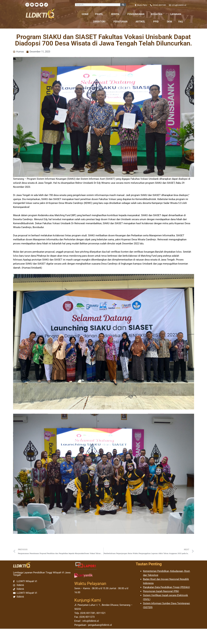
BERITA (116, 14)
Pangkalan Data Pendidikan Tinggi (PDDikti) (166, 587)
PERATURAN (121, 21)
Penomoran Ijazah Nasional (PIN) (161, 591)
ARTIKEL (141, 21)
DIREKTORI (100, 21)
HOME (85, 14)
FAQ (180, 21)
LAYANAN (176, 14)
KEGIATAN (157, 14)
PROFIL (100, 14)
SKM (169, 21)
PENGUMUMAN (135, 14)
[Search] (123, 4)
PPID (156, 21)
